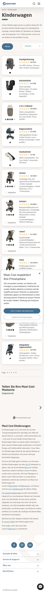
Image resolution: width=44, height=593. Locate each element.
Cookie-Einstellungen (22, 317)
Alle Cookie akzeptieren (22, 311)
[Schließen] (39, 273)
